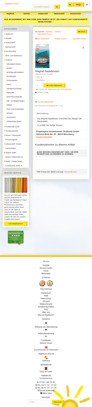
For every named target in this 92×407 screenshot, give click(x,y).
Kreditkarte (46, 340)
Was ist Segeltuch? (46, 315)
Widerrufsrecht (46, 304)
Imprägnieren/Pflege (14, 89)
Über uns (46, 312)
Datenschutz (46, 298)
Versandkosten (66, 89)
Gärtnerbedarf (10, 148)
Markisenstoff (59, 14)
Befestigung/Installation (15, 72)
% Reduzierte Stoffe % (13, 166)
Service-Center (46, 268)
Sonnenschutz (75, 14)
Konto (46, 271)
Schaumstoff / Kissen (12, 144)
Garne (8, 84)
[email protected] (44, 137)
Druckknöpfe (11, 76)
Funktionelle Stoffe (11, 127)
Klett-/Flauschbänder (14, 97)
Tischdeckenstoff (11, 131)
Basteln (9, 68)
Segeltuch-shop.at (46, 354)
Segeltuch (10, 14)
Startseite (48, 32)
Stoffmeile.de (46, 365)
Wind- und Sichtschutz (13, 56)
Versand (46, 301)
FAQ (46, 309)
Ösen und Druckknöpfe (15, 109)
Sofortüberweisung (46, 333)
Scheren (9, 113)
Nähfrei (9, 105)
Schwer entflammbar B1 (13, 157)
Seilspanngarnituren (13, 121)
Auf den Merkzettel (45, 102)
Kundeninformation (46, 307)
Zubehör (8, 60)
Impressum (46, 293)
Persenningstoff (10, 140)
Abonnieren (58, 402)
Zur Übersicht (43, 39)
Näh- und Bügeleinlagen (15, 101)
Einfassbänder (11, 80)
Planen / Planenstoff (12, 135)
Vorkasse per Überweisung (45, 327)
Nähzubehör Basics (13, 64)
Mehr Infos (47, 393)
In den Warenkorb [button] (54, 85)
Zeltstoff (27, 14)
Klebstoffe (10, 93)
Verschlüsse (11, 117)
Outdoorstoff (43, 14)
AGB (46, 296)
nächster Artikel (79, 39)
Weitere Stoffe (10, 153)
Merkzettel (46, 274)
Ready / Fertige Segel (13, 161)
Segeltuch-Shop (12, 4)
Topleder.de (46, 375)
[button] (87, 4)
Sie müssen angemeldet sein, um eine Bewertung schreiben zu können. (57, 153)
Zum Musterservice (15, 224)
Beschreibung (43, 113)
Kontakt (46, 265)
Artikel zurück (60, 39)
